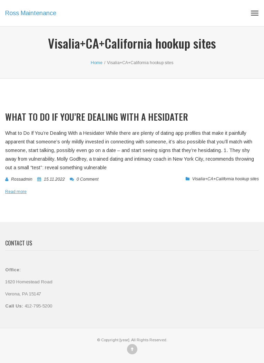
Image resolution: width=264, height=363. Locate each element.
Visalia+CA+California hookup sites (225, 179)
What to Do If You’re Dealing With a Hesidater (96, 116)
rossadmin (21, 179)
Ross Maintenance (30, 13)
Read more (16, 191)
